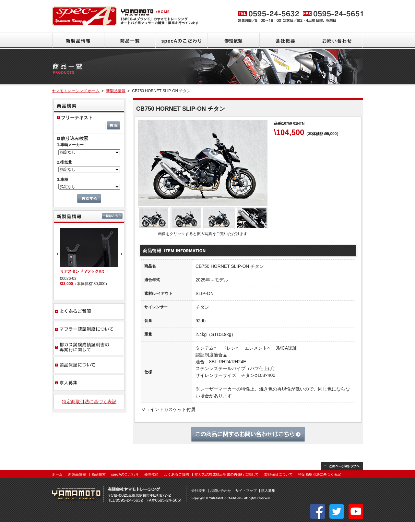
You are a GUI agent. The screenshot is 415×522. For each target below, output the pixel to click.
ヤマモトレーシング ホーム (76, 91)
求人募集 (89, 383)
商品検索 (98, 474)
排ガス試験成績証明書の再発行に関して (89, 347)
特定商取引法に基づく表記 (89, 401)
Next (122, 254)
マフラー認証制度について (89, 329)
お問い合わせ (337, 40)
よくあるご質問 (89, 311)
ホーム (57, 474)
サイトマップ (246, 490)
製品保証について (89, 365)
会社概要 (285, 40)
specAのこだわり (182, 40)
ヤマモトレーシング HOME (146, 11)
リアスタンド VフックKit (82, 271)
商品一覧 (130, 40)
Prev (56, 254)
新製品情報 (78, 40)
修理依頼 (233, 40)
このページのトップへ (342, 466)
